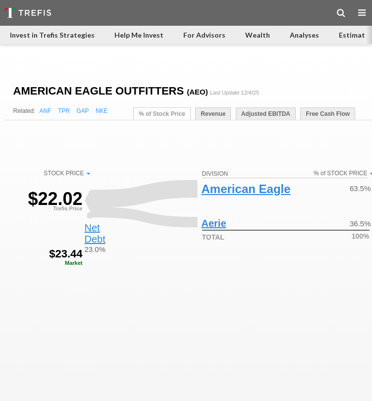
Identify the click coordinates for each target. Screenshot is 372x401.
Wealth (257, 35)
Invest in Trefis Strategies (52, 35)
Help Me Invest (138, 35)
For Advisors (204, 35)
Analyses (304, 35)
